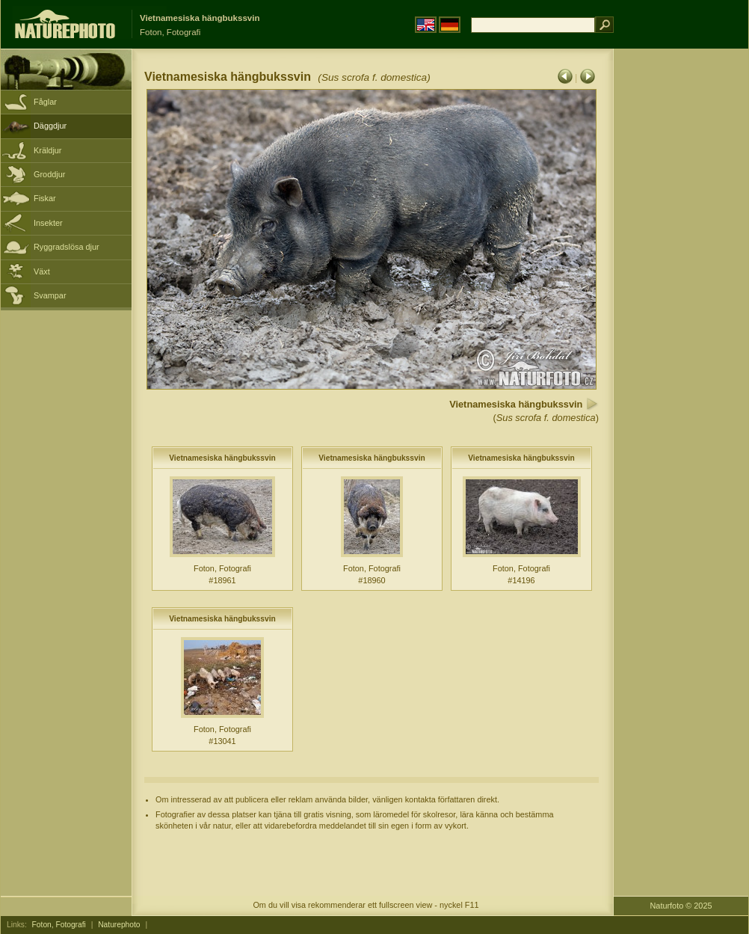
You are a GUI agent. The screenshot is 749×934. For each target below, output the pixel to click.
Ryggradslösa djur (66, 246)
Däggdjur (50, 125)
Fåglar (45, 101)
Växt (42, 271)
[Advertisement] (681, 288)
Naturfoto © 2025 (681, 905)
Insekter (48, 222)
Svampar (50, 295)
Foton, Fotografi (59, 925)
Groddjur (49, 174)
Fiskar (45, 198)
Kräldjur (47, 150)
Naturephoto (119, 925)
